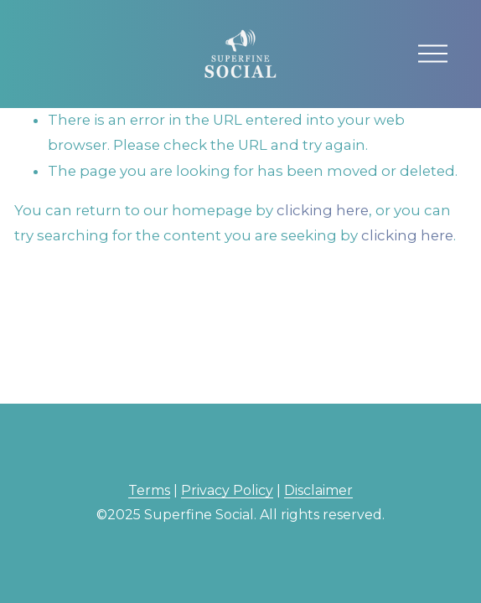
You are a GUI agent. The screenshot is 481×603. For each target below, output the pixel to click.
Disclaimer (318, 490)
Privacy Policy (227, 490)
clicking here (323, 210)
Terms (149, 490)
